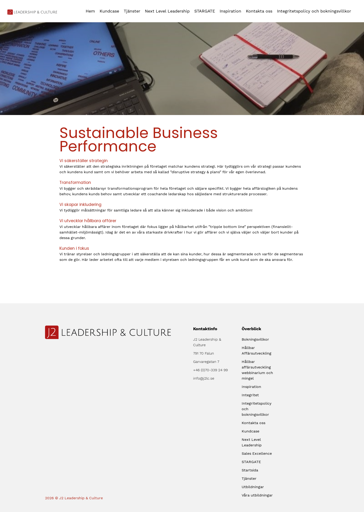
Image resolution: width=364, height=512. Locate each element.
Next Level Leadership (167, 11)
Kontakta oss (259, 11)
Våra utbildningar (257, 495)
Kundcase (109, 11)
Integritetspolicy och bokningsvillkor (314, 11)
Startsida (250, 470)
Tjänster (132, 11)
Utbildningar (253, 487)
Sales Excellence (257, 453)
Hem (90, 11)
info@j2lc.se (203, 378)
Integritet (250, 395)
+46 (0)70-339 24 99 (210, 370)
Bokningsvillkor (255, 339)
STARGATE (204, 11)
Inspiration (230, 11)
